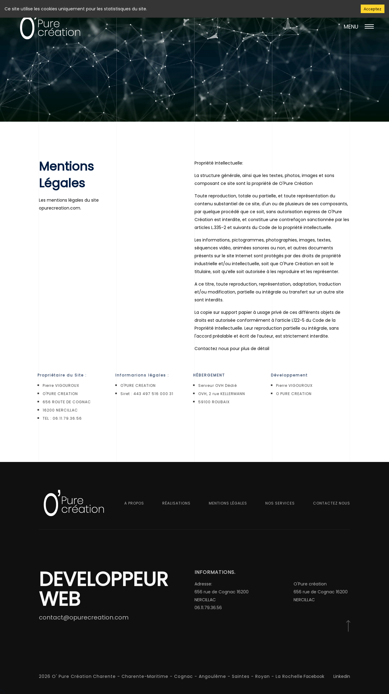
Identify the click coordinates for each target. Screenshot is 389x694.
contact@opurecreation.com (84, 617)
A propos (134, 503)
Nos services (280, 503)
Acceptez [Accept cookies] (372, 9)
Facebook (314, 676)
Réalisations (176, 503)
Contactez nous (331, 503)
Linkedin (341, 676)
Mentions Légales (228, 503)
